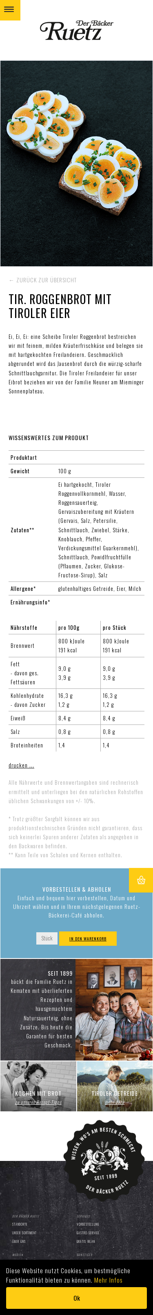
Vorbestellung (88, 1224)
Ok (76, 1298)
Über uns (19, 1241)
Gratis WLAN (86, 1241)
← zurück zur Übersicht (43, 279)
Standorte (20, 1224)
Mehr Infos (108, 1280)
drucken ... (21, 765)
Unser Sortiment (24, 1233)
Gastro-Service (88, 1233)
